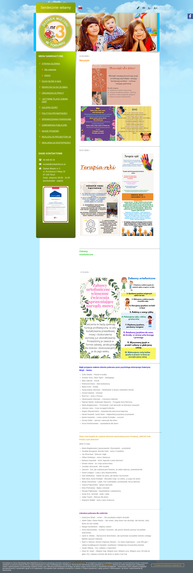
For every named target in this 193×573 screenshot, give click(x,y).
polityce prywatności (78, 563)
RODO (47, 75)
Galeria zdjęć (50, 107)
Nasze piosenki (50, 131)
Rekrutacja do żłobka (55, 87)
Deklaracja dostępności (56, 143)
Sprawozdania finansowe (56, 119)
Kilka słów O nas (51, 81)
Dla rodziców (50, 70)
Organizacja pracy (53, 93)
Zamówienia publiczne (54, 125)
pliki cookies (108, 565)
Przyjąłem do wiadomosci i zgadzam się (167, 565)
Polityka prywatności (54, 113)
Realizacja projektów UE (56, 137)
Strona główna (51, 64)
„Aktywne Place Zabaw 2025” (55, 100)
